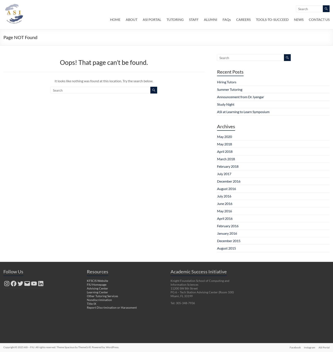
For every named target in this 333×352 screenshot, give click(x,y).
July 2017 (224, 174)
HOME (115, 19)
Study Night (225, 104)
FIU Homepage (96, 284)
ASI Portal (324, 347)
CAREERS (243, 19)
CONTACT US (319, 19)
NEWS (298, 19)
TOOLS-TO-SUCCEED (272, 19)
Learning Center (97, 292)
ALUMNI (210, 19)
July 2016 (224, 196)
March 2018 (226, 159)
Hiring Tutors (226, 82)
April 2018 (225, 151)
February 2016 (227, 226)
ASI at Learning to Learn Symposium (243, 112)
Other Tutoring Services (102, 296)
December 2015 (228, 241)
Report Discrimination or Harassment (112, 307)
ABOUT (131, 19)
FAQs (227, 19)
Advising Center (97, 288)
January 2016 (227, 233)
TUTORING (175, 19)
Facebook (295, 347)
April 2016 (225, 218)
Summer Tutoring (229, 89)
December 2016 (228, 181)
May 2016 (224, 211)
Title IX (91, 303)
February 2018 (227, 166)
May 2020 (224, 137)
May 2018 (224, 144)
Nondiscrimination (99, 300)
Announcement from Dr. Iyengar (240, 97)
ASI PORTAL (152, 19)
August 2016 (226, 189)
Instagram (309, 347)
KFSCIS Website (97, 280)
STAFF (194, 19)
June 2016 (224, 204)
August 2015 (226, 248)
